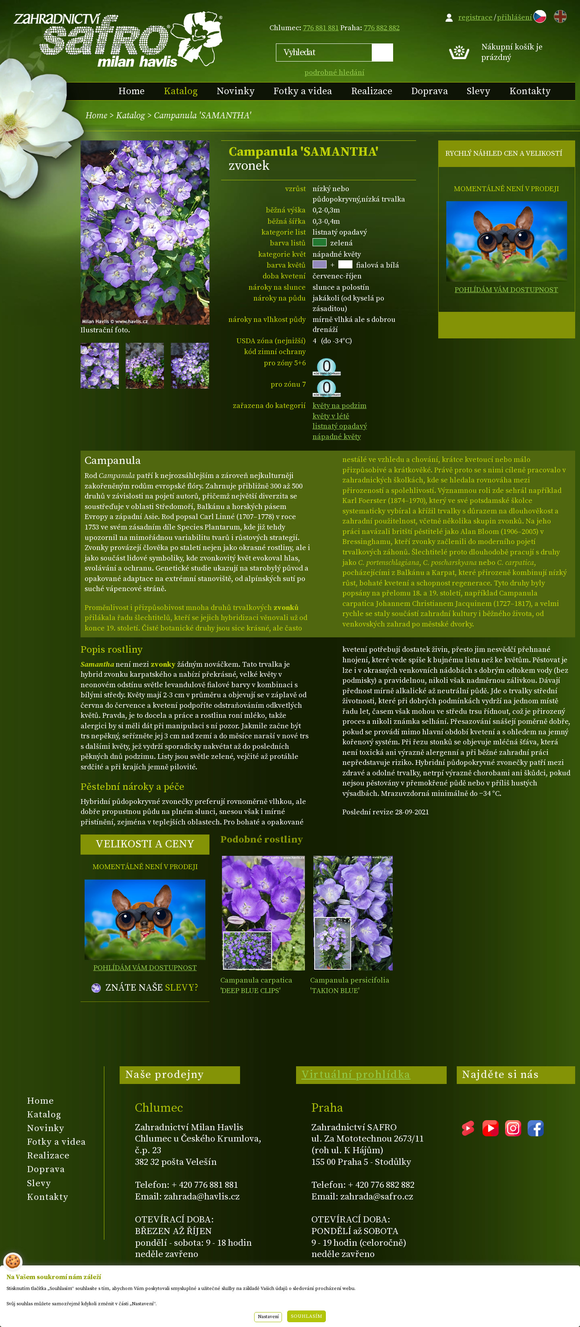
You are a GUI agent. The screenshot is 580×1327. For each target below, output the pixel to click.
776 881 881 (321, 28)
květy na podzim (340, 405)
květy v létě (331, 416)
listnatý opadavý (340, 426)
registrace (475, 17)
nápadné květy (337, 436)
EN (558, 15)
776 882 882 (382, 28)
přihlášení (514, 17)
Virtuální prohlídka (356, 1075)
